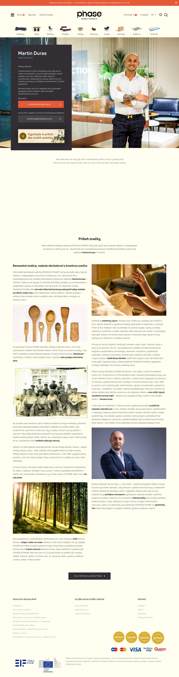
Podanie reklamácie (83, 614)
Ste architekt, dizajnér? (22, 610)
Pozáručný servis (82, 610)
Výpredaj (32, 15)
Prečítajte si (18, 606)
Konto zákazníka (81, 606)
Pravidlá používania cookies (24, 625)
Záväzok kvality (46, 15)
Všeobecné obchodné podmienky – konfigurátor (31, 621)
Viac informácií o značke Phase (89, 576)
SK (152, 15)
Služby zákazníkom (145, 617)
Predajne (144, 15)
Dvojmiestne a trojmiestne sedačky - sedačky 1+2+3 (34, 637)
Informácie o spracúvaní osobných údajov (29, 617)
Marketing (142, 614)
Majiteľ (140, 610)
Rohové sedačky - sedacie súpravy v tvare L (30, 629)
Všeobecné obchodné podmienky (26, 614)
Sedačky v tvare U (20, 633)
